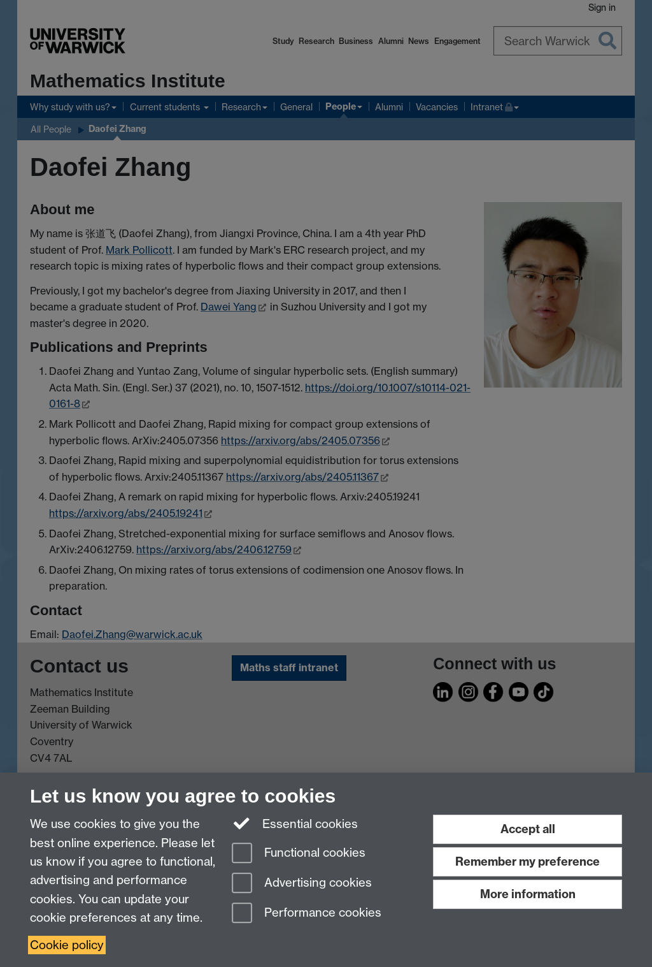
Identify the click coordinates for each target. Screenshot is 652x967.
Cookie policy (67, 945)
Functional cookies (298, 854)
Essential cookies (295, 823)
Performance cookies (306, 914)
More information (528, 894)
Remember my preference (527, 861)
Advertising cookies (302, 884)
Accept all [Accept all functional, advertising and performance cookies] (527, 829)
